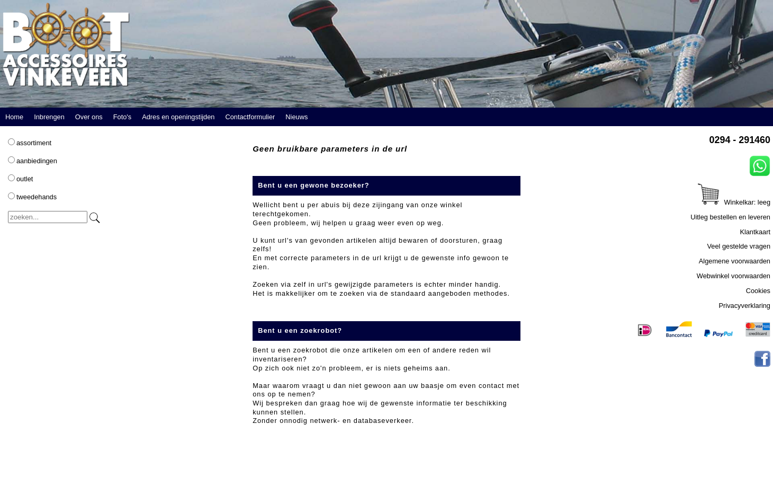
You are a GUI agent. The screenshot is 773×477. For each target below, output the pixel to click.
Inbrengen (49, 117)
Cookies (758, 291)
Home (14, 117)
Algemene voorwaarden (734, 261)
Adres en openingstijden (178, 117)
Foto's (122, 117)
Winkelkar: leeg (734, 202)
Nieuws (296, 117)
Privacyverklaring (744, 306)
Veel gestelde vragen (738, 246)
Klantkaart (755, 232)
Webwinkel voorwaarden (733, 276)
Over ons (89, 117)
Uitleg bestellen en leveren (730, 217)
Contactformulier (250, 117)
